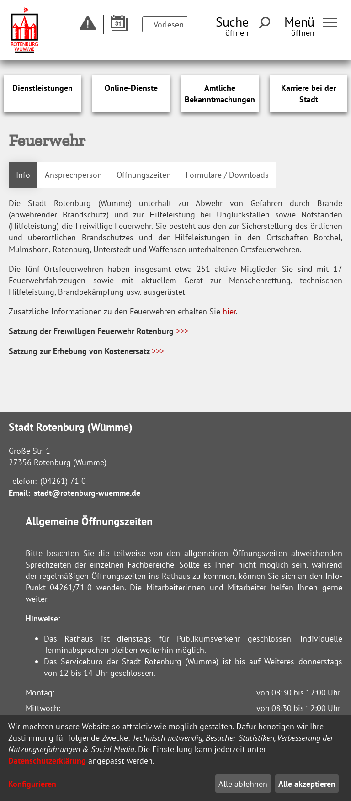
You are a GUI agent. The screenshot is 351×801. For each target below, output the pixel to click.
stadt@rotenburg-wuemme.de (87, 493)
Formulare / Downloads (227, 175)
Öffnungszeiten (144, 175)
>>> (182, 331)
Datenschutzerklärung (47, 760)
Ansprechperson (73, 175)
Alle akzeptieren (306, 784)
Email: (19, 493)
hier (229, 311)
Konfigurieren (32, 784)
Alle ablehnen (242, 784)
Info (23, 175)
